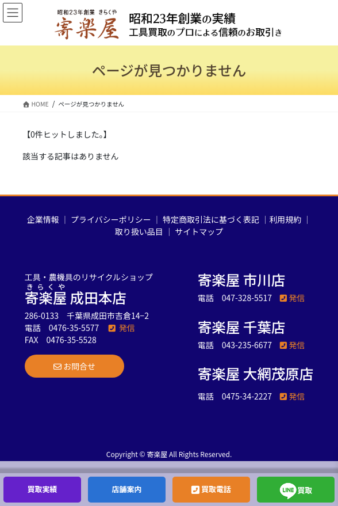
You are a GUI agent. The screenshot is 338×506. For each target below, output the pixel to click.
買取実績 (42, 489)
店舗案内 (126, 489)
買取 (296, 491)
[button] (74, 366)
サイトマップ (199, 231)
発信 (121, 327)
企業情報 (43, 219)
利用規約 (285, 219)
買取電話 (211, 489)
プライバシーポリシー (111, 219)
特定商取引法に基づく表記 (211, 219)
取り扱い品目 (139, 231)
